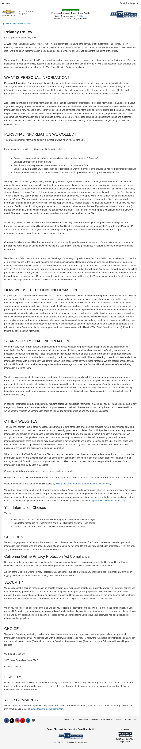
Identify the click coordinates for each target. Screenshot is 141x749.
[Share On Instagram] (17, 721)
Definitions (83, 719)
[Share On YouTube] (22, 721)
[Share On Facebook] (6, 721)
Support (118, 719)
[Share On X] (12, 721)
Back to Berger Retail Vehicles (17, 24)
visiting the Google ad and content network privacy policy (83, 484)
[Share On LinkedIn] (28, 721)
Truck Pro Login (130, 719)
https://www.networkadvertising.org (108, 500)
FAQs (74, 719)
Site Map (94, 719)
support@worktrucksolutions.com (47, 709)
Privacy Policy (106, 719)
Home (66, 719)
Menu (6, 3)
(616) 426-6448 (80, 16)
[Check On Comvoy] (33, 721)
